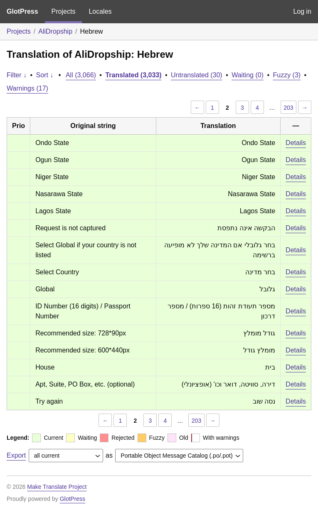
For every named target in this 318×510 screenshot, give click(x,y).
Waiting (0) (248, 75)
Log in (302, 11)
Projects (64, 11)
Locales (100, 11)
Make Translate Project (56, 486)
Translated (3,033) (133, 75)
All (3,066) (81, 75)
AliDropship (55, 31)
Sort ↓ (45, 75)
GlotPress (22, 11)
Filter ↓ (17, 75)
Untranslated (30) (196, 75)
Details (296, 142)
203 (288, 107)
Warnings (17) (27, 88)
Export (16, 455)
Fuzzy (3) (287, 75)
